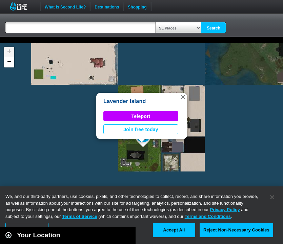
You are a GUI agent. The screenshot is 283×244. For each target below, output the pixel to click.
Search (213, 28)
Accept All (174, 229)
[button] (183, 97)
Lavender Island (124, 101)
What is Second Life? (65, 6)
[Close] (272, 197)
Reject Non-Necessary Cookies (236, 229)
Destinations (107, 6)
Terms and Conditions (208, 216)
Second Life (22, 6)
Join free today (140, 129)
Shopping (137, 6)
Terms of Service (79, 216)
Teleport (141, 116)
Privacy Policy (225, 209)
